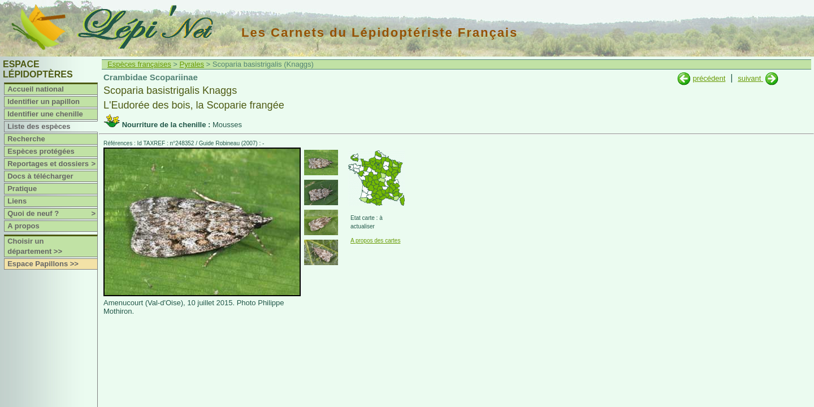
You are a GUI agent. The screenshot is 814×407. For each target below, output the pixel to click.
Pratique (22, 188)
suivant (750, 78)
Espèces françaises (139, 64)
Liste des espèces (38, 126)
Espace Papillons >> (43, 263)
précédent (708, 78)
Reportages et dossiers (52, 164)
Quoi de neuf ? (52, 214)
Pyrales (192, 64)
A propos (23, 226)
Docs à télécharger (40, 176)
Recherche (26, 139)
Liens (17, 201)
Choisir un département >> (34, 246)
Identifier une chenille (45, 114)
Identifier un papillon (43, 101)
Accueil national (35, 89)
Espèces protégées (41, 151)
